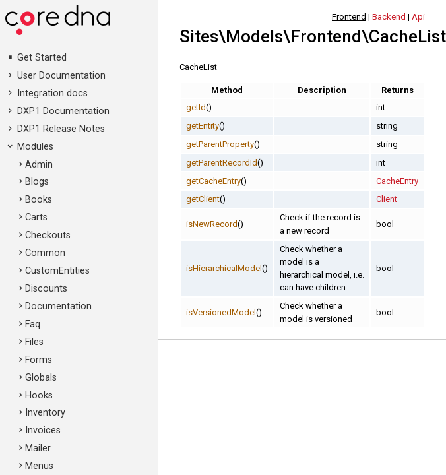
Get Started (42, 57)
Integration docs (52, 93)
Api (418, 17)
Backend (389, 17)
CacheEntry (397, 181)
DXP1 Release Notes (61, 129)
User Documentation (61, 75)
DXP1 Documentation (63, 111)
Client (386, 199)
